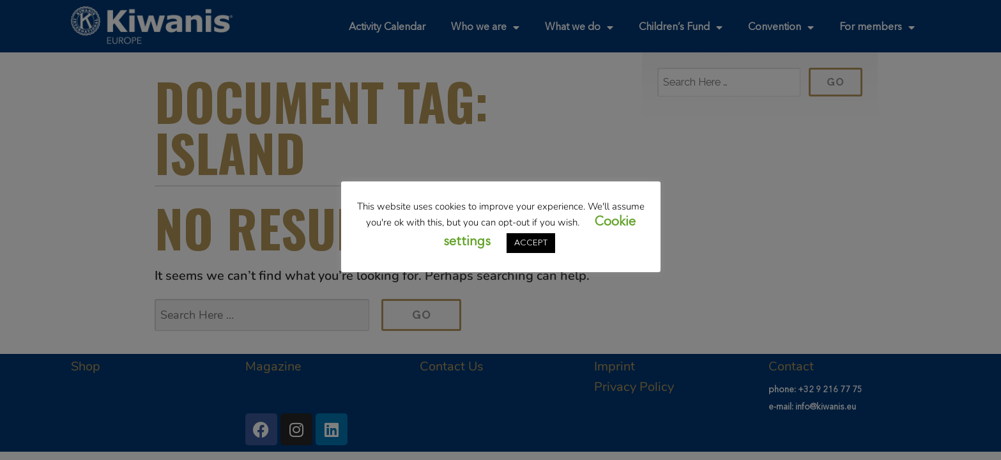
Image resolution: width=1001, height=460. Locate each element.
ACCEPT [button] (530, 243)
